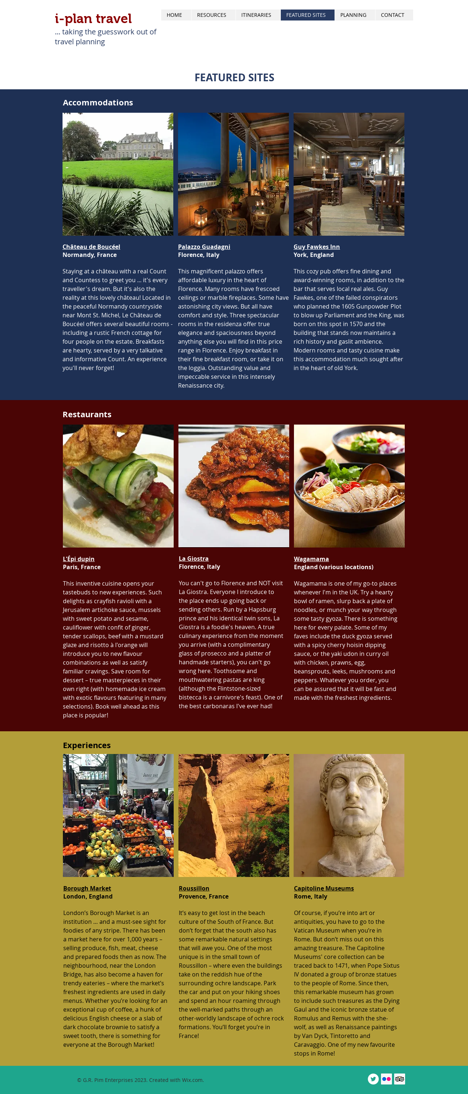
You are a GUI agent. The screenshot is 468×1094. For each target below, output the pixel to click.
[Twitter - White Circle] (373, 1079)
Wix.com (192, 1079)
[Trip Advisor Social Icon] (399, 1079)
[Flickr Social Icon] (386, 1079)
